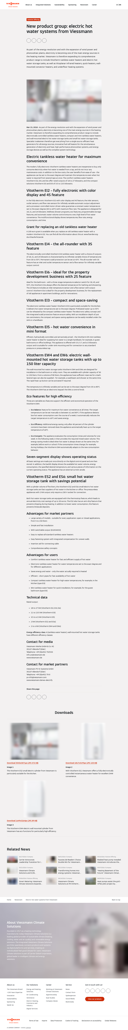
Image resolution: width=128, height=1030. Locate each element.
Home (9, 900)
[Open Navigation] (1, 4)
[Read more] (25, 859)
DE (117, 5)
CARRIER (28, 1027)
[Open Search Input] (112, 5)
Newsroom (84, 5)
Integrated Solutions (43, 5)
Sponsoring (72, 5)
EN (120, 5)
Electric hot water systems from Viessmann (41, 900)
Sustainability (59, 5)
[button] (105, 1023)
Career (94, 5)
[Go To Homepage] (12, 4)
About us (28, 5)
